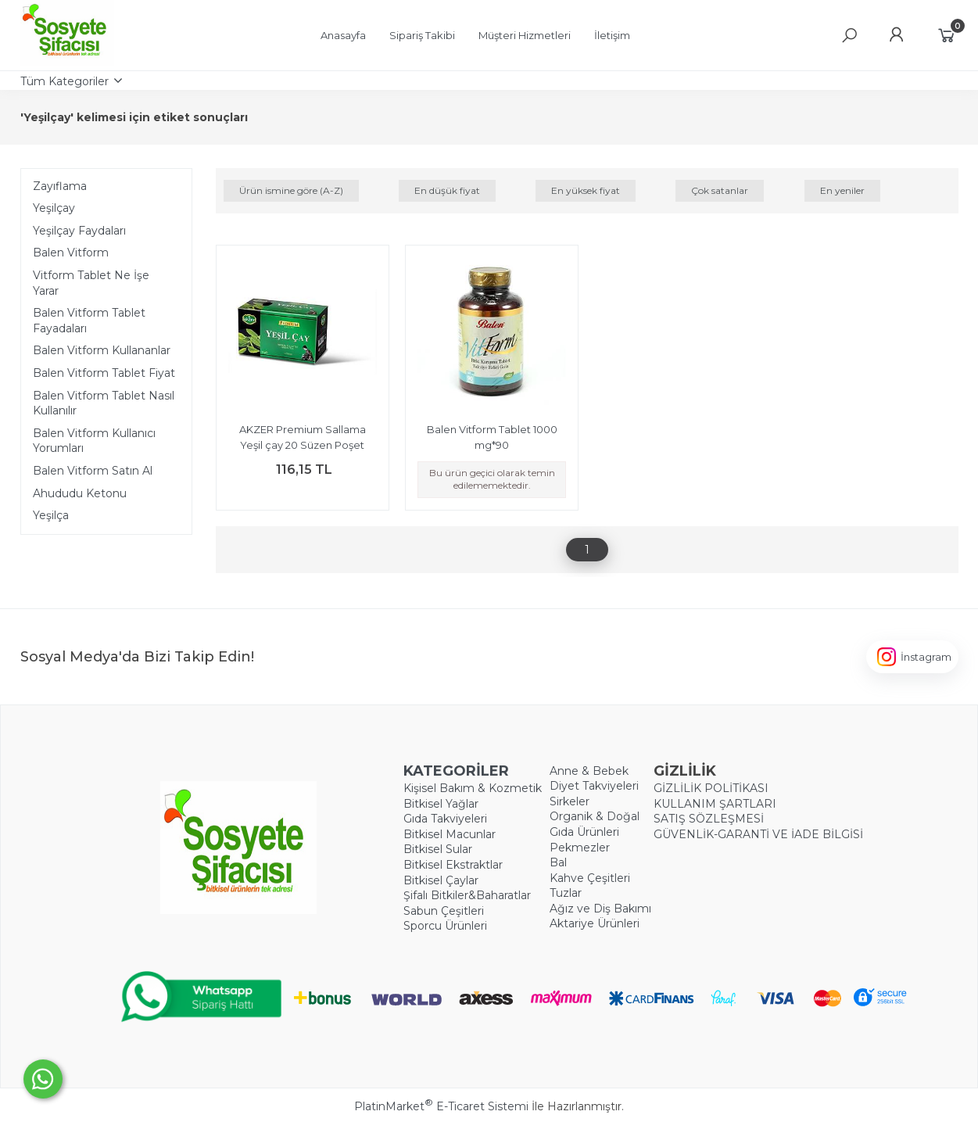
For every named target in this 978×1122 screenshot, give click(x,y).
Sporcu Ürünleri (445, 926)
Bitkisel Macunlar (449, 834)
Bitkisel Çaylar (440, 880)
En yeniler (842, 190)
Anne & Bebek (589, 771)
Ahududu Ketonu (80, 493)
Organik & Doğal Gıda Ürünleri (594, 824)
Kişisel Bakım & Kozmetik (472, 788)
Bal (558, 862)
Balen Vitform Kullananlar (101, 350)
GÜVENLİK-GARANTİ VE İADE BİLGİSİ (758, 834)
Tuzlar (566, 893)
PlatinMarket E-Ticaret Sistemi (441, 1106)
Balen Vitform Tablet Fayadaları (89, 320)
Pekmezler (580, 848)
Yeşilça (51, 515)
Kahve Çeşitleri (590, 878)
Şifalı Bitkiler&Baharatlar (467, 895)
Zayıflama (60, 186)
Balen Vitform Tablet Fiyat (104, 373)
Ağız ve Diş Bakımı (600, 909)
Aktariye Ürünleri (594, 923)
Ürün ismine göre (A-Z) (291, 190)
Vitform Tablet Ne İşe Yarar (91, 283)
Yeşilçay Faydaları (79, 231)
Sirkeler (569, 801)
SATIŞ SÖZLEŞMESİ (709, 819)
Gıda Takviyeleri (445, 819)
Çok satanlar (719, 190)
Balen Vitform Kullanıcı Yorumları (94, 441)
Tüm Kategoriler (64, 81)
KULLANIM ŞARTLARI (715, 804)
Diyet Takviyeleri (594, 786)
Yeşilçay (54, 208)
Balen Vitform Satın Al (92, 471)
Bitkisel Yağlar (440, 804)
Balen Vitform (71, 253)
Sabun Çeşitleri (443, 911)
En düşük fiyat (447, 190)
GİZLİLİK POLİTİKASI (711, 788)
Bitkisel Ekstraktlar (453, 865)
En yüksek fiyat (585, 190)
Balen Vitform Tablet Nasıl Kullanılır (103, 403)
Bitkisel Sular (437, 849)
